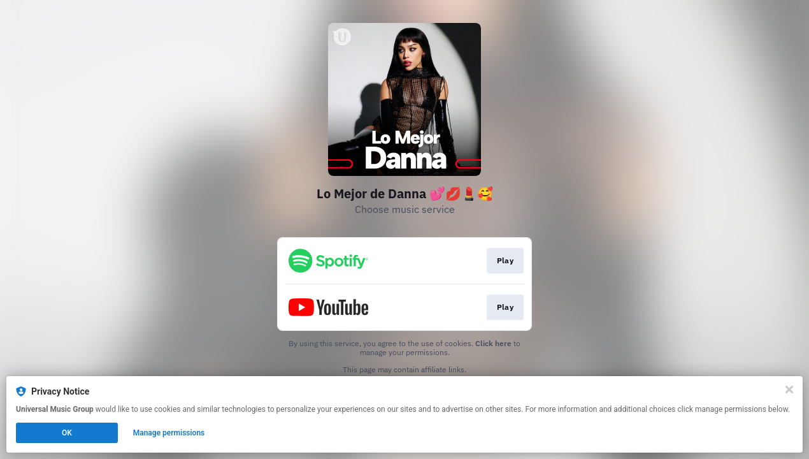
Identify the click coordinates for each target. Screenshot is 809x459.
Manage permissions (169, 432)
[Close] (789, 389)
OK (67, 432)
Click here (493, 343)
